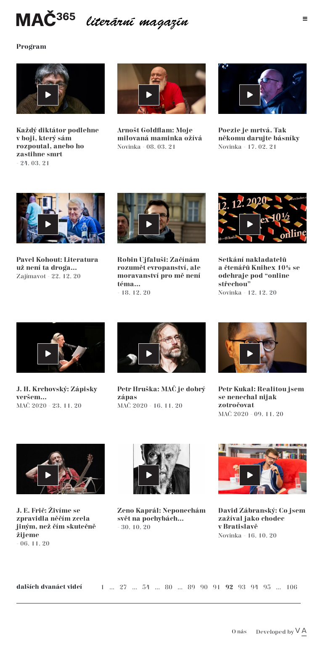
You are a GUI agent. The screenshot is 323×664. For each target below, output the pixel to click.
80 (168, 587)
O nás (239, 632)
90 (204, 587)
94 (254, 587)
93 (242, 587)
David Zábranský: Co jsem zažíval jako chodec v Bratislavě (261, 518)
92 (229, 587)
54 (146, 587)
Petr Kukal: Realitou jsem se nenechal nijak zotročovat (261, 397)
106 (291, 587)
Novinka (130, 147)
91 (216, 587)
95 (267, 587)
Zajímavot (32, 276)
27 (123, 587)
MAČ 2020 (32, 406)
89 (191, 587)
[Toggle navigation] (305, 19)
